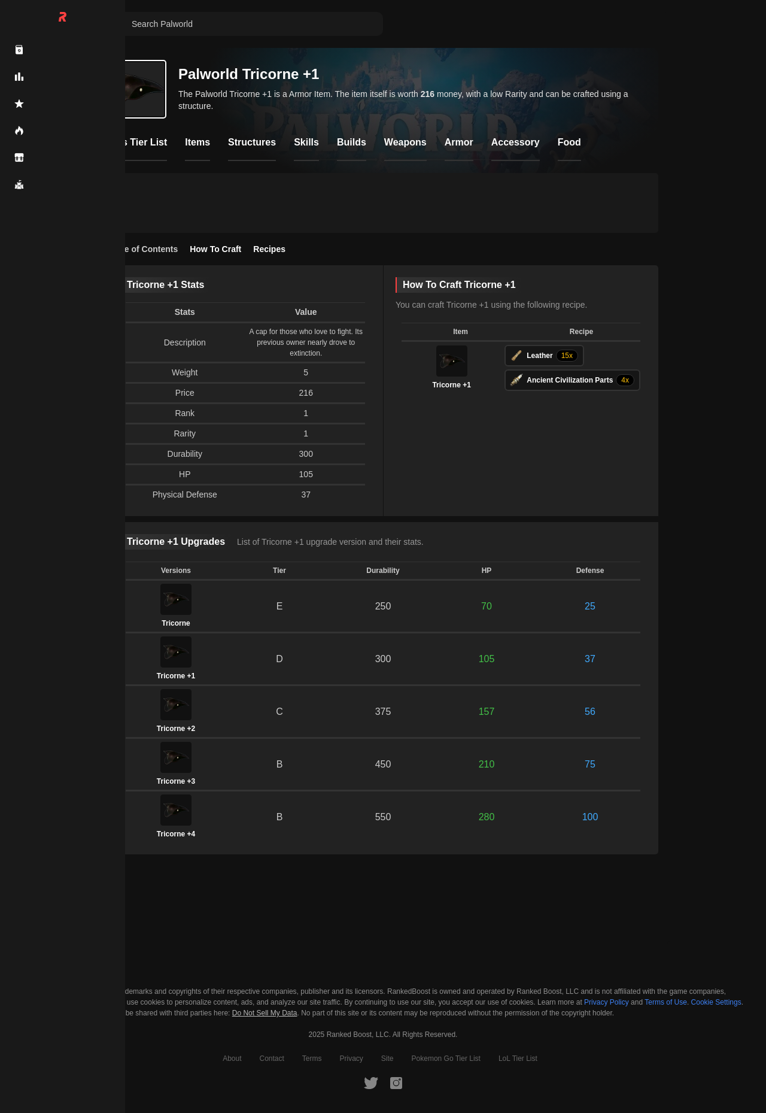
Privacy (351, 1058)
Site (387, 1058)
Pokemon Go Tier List (446, 1058)
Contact (271, 1058)
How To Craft (215, 249)
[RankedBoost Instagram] (396, 1082)
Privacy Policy (606, 1002)
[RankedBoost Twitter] (371, 1082)
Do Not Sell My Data (264, 1013)
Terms (312, 1058)
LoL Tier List (517, 1058)
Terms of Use (666, 1002)
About (232, 1058)
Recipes (269, 249)
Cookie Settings (716, 1002)
